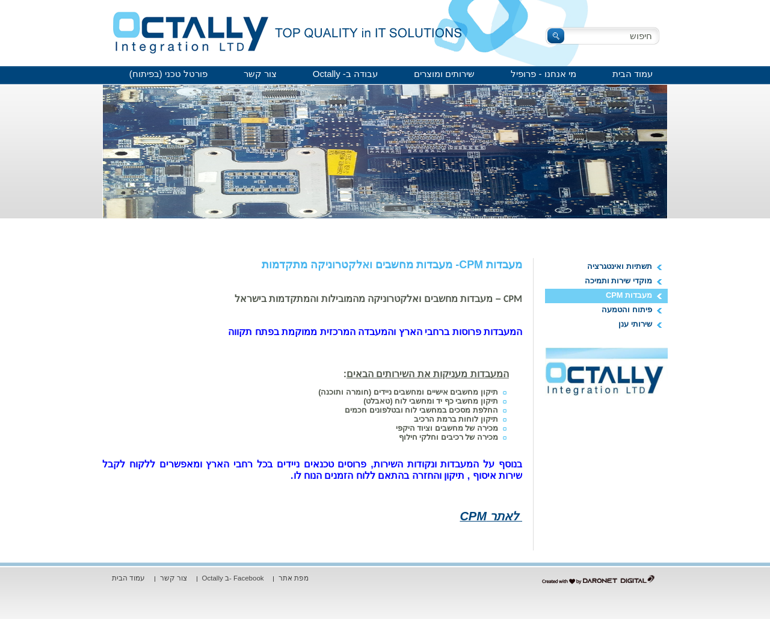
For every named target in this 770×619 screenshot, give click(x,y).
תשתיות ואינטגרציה (619, 266)
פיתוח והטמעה (627, 309)
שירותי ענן (635, 323)
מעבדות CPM (629, 295)
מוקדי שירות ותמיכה (618, 280)
